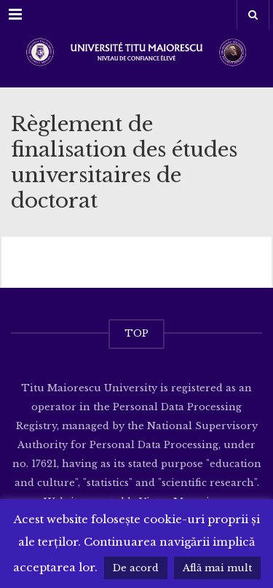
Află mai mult (217, 568)
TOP (136, 333)
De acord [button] (136, 568)
